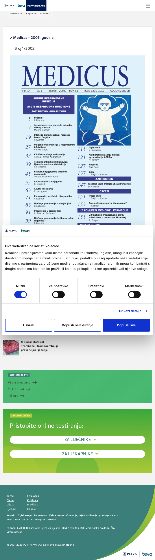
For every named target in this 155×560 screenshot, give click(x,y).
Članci (10, 500)
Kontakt (11, 515)
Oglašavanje (25, 515)
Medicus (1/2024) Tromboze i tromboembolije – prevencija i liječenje (32, 347)
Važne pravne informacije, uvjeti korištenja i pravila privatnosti (84, 515)
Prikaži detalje (130, 311)
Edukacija (33, 496)
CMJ (19, 528)
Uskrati (28, 325)
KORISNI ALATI (18, 375)
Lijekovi (11, 509)
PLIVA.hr (52, 519)
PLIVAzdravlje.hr (36, 519)
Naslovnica (16, 13)
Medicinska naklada (97, 528)
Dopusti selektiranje (77, 325)
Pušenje (13, 396)
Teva (9, 519)
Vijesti (10, 504)
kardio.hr (34, 528)
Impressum (40, 515)
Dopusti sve (126, 325)
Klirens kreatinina (19, 382)
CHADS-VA (16, 389)
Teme (10, 496)
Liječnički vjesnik (50, 528)
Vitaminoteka (14, 531)
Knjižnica (31, 13)
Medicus (45, 13)
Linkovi (31, 509)
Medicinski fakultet (73, 528)
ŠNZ (113, 528)
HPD (25, 528)
